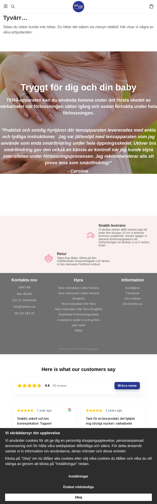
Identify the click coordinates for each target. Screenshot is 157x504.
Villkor (78, 330)
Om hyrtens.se (133, 303)
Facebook (132, 293)
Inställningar (78, 476)
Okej (78, 497)
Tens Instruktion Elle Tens (78, 303)
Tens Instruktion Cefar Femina (78, 288)
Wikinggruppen (89, 349)
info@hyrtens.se (24, 306)
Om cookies (132, 298)
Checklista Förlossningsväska (78, 314)
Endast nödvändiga (78, 487)
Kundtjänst (133, 288)
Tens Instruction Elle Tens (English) (78, 309)
